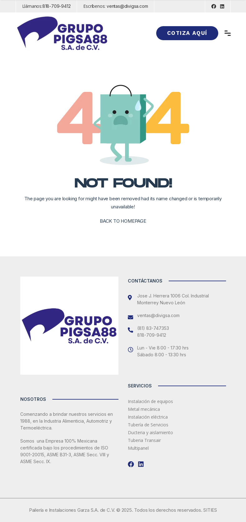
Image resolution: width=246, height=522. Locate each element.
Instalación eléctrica (148, 417)
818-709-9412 (56, 6)
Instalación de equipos (150, 401)
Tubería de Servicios (148, 425)
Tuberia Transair (144, 440)
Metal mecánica (144, 409)
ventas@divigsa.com (127, 6)
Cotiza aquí (187, 33)
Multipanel (138, 448)
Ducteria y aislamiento (150, 432)
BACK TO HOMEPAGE (123, 221)
